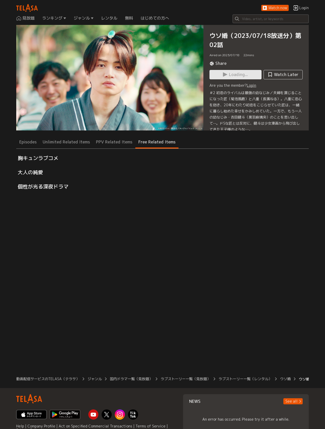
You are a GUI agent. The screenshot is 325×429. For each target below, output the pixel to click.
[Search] (271, 18)
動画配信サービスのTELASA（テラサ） (47, 378)
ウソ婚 (285, 378)
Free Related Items (156, 142)
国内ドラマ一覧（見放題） (131, 378)
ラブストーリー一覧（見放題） (185, 378)
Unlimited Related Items (66, 142)
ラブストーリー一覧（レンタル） (245, 378)
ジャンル (95, 378)
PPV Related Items (114, 142)
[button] (275, 8)
